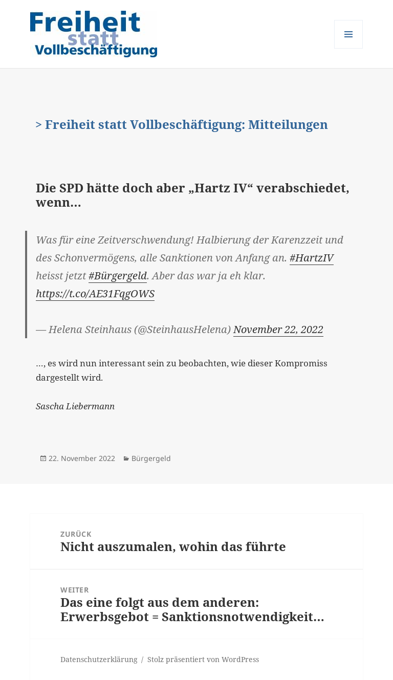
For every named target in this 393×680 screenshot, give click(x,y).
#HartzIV (312, 258)
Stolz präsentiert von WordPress (203, 659)
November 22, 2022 (278, 329)
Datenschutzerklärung (99, 659)
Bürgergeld (151, 458)
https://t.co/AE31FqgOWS (95, 293)
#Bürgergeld (118, 275)
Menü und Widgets (349, 48)
